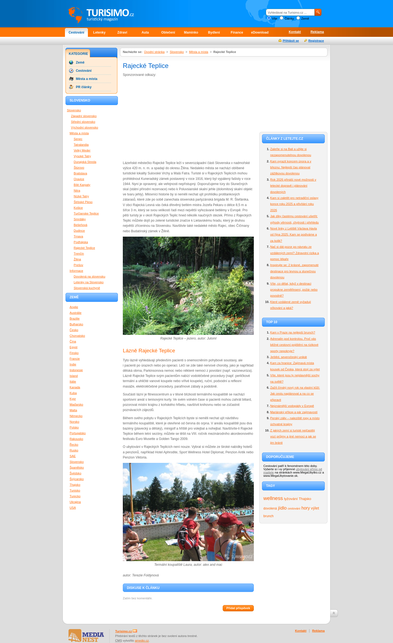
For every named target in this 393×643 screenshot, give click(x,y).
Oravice (79, 179)
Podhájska (81, 242)
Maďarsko (76, 404)
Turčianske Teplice (86, 213)
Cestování (76, 32)
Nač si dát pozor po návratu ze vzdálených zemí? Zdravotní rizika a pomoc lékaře (294, 253)
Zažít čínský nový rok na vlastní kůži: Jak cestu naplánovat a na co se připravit (295, 393)
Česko (74, 330)
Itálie (73, 381)
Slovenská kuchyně (87, 288)
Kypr (73, 398)
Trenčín (79, 253)
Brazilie (75, 318)
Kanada (75, 387)
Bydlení (214, 32)
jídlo (282, 508)
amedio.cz (142, 640)
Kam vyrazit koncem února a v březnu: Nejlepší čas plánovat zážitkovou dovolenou (290, 167)
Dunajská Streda (85, 161)
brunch (268, 516)
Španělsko (77, 467)
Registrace (316, 40)
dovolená (270, 508)
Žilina (77, 259)
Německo (76, 416)
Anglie (74, 307)
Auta (145, 32)
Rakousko (76, 438)
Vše (274, 18)
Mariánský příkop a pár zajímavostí (293, 412)
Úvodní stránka (154, 51)
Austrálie (76, 312)
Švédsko (75, 473)
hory (306, 508)
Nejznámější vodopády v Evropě (292, 405)
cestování (294, 508)
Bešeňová (80, 225)
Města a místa (198, 51)
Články (289, 18)
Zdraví (122, 32)
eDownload (260, 32)
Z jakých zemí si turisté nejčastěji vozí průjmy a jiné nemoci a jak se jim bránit (293, 436)
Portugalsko (78, 433)
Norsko (74, 421)
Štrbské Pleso (83, 202)
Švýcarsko (77, 479)
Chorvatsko (77, 335)
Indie (73, 364)
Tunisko (75, 490)
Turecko (75, 496)
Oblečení (168, 32)
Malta (73, 410)
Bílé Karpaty (82, 184)
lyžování (291, 499)
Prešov (78, 265)
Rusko (74, 450)
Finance (237, 32)
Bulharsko (76, 324)
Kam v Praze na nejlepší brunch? (292, 332)
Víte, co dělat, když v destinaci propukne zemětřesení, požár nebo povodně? (294, 289)
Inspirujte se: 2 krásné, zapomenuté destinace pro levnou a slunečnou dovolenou (294, 271)
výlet (315, 508)
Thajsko (305, 499)
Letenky (99, 32)
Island (74, 375)
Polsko (74, 427)
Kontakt (295, 32)
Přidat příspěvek (238, 608)
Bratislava (80, 173)
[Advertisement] (169, 118)
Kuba (73, 393)
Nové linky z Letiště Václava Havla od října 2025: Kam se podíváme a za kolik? (293, 234)
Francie (75, 358)
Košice (78, 207)
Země (305, 18)
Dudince (79, 230)
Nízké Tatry (81, 196)
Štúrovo (79, 167)
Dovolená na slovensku (89, 276)
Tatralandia (81, 144)
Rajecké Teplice (84, 247)
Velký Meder (82, 150)
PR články (83, 87)
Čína (73, 341)
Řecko (74, 444)
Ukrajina (75, 502)
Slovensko (177, 51)
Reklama (317, 32)
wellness (273, 498)
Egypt (74, 347)
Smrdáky (80, 219)
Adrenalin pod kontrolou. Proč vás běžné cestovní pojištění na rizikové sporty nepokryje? (294, 345)
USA (73, 507)
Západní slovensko (84, 116)
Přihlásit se (291, 40)
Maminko (191, 32)
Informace (76, 270)
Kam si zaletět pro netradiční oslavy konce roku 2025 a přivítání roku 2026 (294, 204)
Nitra (77, 190)
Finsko (74, 353)
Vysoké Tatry (82, 156)
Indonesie (76, 370)
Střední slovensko (83, 121)
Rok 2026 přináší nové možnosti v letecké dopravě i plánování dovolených (293, 186)
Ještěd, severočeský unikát (288, 357)
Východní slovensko (84, 127)
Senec (78, 139)
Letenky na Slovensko (88, 282)
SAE (73, 456)
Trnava (78, 236)
